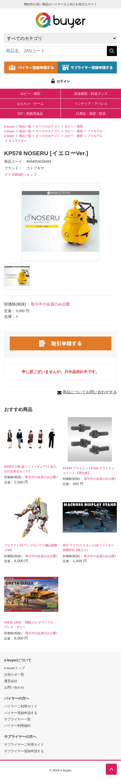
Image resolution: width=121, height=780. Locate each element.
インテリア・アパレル (90, 104)
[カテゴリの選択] (60, 38)
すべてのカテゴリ (48, 126)
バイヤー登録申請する (20, 713)
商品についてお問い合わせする (90, 392)
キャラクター (18, 140)
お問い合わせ (14, 687)
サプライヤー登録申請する (24, 751)
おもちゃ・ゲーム (30, 104)
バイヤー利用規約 (17, 725)
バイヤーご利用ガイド (20, 706)
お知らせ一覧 (14, 674)
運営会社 (10, 681)
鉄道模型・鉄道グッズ (90, 94)
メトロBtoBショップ (20, 175)
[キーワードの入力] (55, 51)
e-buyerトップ (14, 668)
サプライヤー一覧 (17, 719)
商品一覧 (25, 126)
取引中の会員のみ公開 (50, 304)
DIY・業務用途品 (30, 114)
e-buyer (9, 126)
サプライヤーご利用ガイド (24, 744)
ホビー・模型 (30, 94)
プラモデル (94, 131)
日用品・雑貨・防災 (91, 114)
